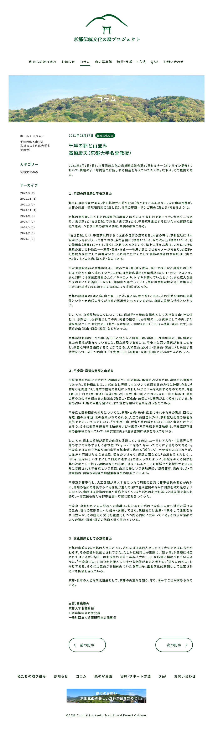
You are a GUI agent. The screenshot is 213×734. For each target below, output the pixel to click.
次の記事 (174, 644)
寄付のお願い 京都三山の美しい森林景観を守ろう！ (106, 696)
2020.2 (25, 233)
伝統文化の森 (105, 135)
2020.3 (25, 227)
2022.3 (25, 193)
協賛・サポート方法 (131, 61)
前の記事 (87, 644)
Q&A (155, 61)
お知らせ (68, 61)
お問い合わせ (173, 61)
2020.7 (25, 221)
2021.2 (25, 204)
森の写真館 (103, 61)
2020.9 (25, 216)
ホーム (24, 136)
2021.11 (25, 198)
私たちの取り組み (42, 61)
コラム (85, 61)
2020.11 (25, 210)
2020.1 (25, 239)
